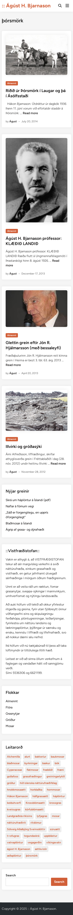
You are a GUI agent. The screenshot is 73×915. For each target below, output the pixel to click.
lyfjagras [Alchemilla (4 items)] (42, 816)
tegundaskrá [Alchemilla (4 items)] (31, 836)
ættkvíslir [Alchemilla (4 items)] (41, 849)
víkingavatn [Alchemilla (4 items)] (53, 842)
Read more (30, 113)
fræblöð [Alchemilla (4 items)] (48, 770)
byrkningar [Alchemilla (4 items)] (31, 763)
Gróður (10, 720)
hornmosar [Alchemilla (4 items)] (53, 789)
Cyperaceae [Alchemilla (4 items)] (14, 770)
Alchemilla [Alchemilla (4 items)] (13, 756)
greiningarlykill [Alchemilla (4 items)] (56, 776)
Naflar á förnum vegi (20, 506)
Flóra (9, 707)
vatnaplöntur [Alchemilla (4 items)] (15, 842)
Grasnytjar (13, 713)
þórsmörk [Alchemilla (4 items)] (32, 855)
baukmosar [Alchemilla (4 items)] (57, 756)
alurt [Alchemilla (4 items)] (27, 756)
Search (11, 875)
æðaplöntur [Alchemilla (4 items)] (14, 855)
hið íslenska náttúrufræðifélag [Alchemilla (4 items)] (38, 783)
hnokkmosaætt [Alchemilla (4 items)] (16, 789)
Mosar (10, 726)
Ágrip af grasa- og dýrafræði (25, 529)
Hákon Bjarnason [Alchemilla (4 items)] (17, 796)
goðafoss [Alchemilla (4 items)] (12, 776)
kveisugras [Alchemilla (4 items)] (13, 809)
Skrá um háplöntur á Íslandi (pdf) (28, 500)
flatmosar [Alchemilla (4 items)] (32, 770)
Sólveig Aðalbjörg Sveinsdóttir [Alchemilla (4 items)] (26, 829)
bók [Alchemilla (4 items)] (57, 763)
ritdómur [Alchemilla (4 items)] (36, 822)
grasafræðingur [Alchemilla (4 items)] (32, 776)
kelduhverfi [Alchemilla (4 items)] (14, 803)
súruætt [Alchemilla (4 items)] (55, 829)
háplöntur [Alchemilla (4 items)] (59, 796)
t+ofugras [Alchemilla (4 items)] (13, 836)
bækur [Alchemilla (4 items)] (46, 763)
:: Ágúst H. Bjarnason (26, 6)
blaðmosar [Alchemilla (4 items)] (13, 763)
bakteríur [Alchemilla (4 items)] (40, 756)
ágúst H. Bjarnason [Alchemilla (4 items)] (18, 849)
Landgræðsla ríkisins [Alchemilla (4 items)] (19, 816)
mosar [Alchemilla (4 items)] (56, 816)
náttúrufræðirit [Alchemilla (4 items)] (16, 822)
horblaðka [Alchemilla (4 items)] (36, 789)
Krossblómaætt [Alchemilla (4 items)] (35, 803)
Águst (13, 121)
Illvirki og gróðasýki (24, 446)
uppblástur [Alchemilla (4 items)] (50, 836)
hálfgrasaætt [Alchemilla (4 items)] (40, 796)
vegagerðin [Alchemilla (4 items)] (35, 842)
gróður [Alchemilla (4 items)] (11, 783)
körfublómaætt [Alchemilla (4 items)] (34, 809)
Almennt (11, 83)
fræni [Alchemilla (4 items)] (60, 770)
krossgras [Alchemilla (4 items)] (55, 803)
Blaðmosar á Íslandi (19, 523)
